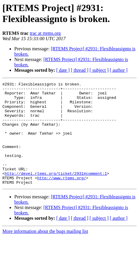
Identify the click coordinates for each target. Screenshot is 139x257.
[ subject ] (99, 70)
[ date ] (63, 70)
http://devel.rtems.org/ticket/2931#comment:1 (56, 192)
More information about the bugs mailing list (45, 251)
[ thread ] (79, 70)
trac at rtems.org (45, 33)
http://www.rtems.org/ (61, 197)
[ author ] (119, 70)
